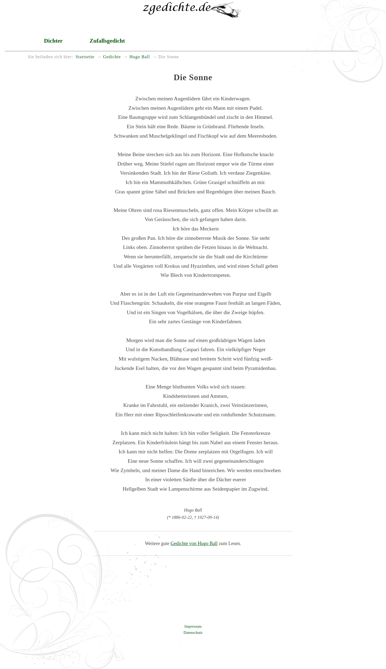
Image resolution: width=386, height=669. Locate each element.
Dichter (53, 41)
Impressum (193, 626)
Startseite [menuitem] (85, 56)
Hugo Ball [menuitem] (139, 56)
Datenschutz (192, 632)
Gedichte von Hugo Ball (193, 543)
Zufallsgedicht (107, 41)
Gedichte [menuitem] (112, 56)
